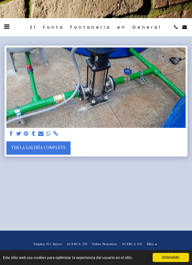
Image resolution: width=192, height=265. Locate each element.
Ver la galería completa (38, 147)
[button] (7, 27)
